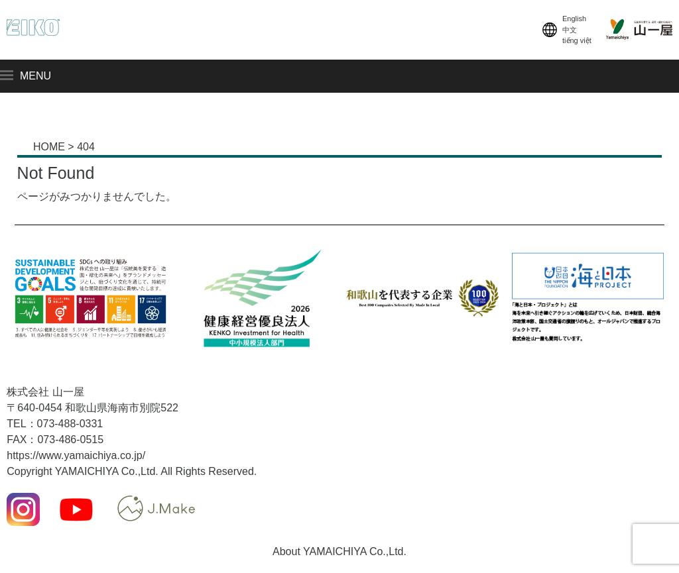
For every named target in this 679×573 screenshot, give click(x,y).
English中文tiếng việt (565, 29)
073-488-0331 (70, 423)
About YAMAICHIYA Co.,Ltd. (339, 551)
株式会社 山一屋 (45, 391)
